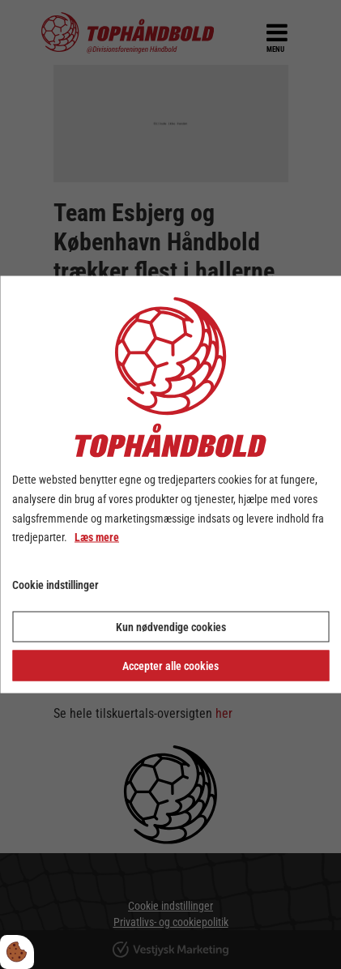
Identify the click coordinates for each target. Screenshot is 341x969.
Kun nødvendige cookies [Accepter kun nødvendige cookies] (171, 626)
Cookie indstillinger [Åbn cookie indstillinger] (55, 584)
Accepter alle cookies (170, 665)
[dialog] (170, 485)
